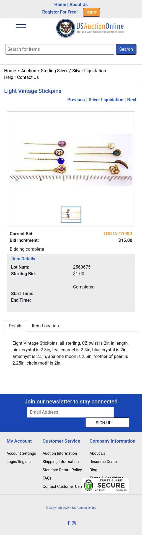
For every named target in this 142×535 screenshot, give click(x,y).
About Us (78, 4)
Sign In (91, 12)
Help (8, 77)
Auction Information (60, 453)
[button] (71, 215)
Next (131, 99)
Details (15, 325)
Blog (93, 470)
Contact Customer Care (63, 486)
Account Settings (21, 453)
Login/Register (19, 461)
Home (60, 4)
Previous (76, 99)
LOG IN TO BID (118, 233)
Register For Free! (60, 12)
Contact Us (28, 77)
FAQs (47, 478)
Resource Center (103, 461)
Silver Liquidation (89, 70)
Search (126, 49)
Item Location (45, 325)
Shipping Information (61, 461)
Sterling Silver (54, 70)
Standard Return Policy (62, 470)
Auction (28, 70)
